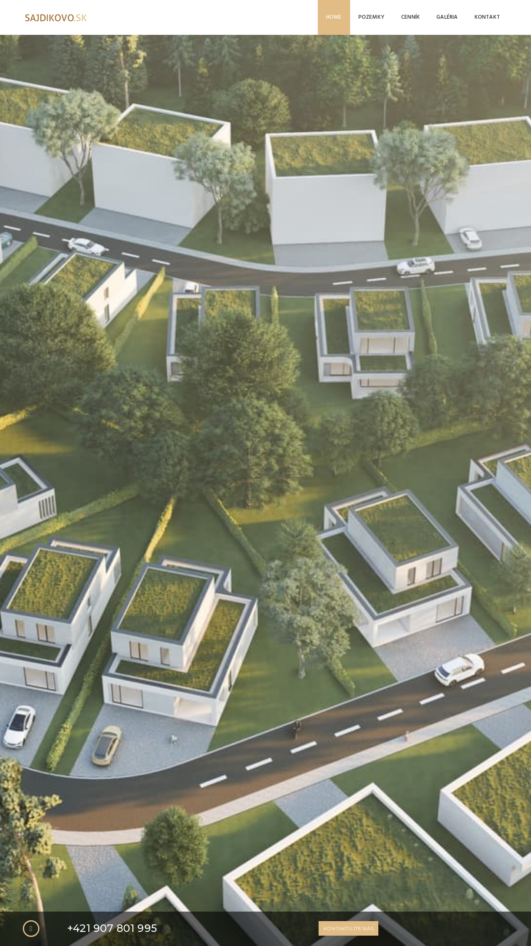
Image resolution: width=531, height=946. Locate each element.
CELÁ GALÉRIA (265, 891)
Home (334, 17)
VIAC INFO (253, 453)
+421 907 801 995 (112, 281)
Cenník (410, 17)
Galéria (447, 17)
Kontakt (487, 17)
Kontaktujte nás (348, 281)
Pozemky (371, 17)
